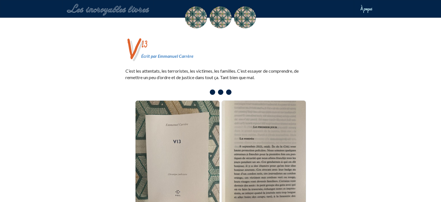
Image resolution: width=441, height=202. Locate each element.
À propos (366, 9)
